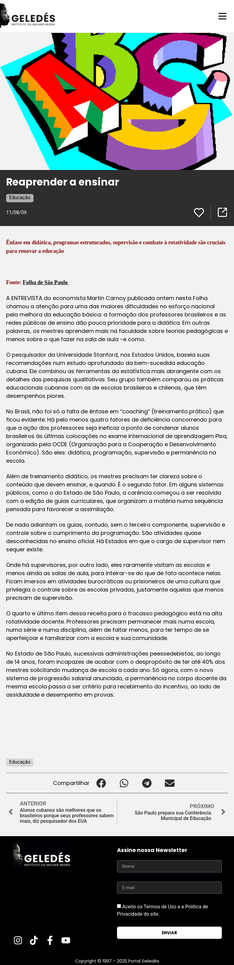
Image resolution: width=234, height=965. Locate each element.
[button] (101, 783)
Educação (19, 197)
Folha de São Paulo (46, 282)
